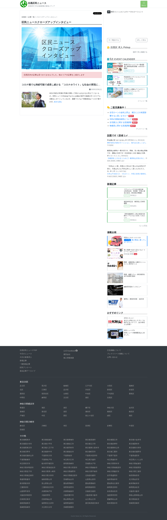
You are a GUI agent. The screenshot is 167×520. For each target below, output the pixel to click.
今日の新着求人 (26, 357)
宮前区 (22, 430)
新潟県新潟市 (25, 483)
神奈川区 (110, 408)
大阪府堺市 (46, 495)
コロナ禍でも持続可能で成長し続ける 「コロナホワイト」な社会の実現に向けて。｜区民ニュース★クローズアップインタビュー (89, 84)
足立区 (22, 386)
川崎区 (44, 426)
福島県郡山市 (47, 479)
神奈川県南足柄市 (27, 475)
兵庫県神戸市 (47, 491)
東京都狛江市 (68, 444)
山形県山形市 (90, 479)
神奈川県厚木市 (113, 463)
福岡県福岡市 (68, 503)
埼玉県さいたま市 (136, 460)
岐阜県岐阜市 (134, 483)
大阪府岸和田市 (26, 495)
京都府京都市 (90, 491)
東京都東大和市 (135, 448)
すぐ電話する (113, 40)
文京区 (66, 397)
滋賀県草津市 (112, 495)
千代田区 (110, 394)
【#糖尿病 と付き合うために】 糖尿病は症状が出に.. (126, 158)
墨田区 (22, 394)
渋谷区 (87, 390)
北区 (21, 390)
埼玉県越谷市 (112, 460)
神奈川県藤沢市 (113, 471)
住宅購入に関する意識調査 (123, 122)
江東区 (44, 390)
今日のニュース (26, 354)
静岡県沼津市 (112, 487)
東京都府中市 (47, 452)
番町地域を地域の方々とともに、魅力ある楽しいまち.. (127, 143)
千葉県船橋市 (25, 460)
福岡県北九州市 (48, 503)
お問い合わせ (112, 357)
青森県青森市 (25, 479)
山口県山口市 (90, 499)
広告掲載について (114, 350)
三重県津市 (24, 487)
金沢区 (131, 408)
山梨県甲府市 (25, 491)
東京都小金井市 (135, 440)
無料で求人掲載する (140, 52)
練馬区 (44, 397)
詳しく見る (141, 40)
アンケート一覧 (141, 129)
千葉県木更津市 (91, 455)
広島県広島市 (25, 499)
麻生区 (22, 426)
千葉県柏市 (67, 455)
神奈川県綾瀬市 (135, 463)
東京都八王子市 (48, 448)
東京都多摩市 (112, 444)
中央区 (87, 394)
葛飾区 (131, 386)
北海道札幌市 (90, 475)
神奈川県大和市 (48, 475)
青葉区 (22, 408)
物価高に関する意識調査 (123, 126)
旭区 (43, 408)
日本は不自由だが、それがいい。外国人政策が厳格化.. (127, 174)
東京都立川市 (90, 444)
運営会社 (66, 354)
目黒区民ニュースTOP (28, 350)
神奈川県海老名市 (48, 467)
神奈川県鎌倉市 (91, 467)
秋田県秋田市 (134, 475)
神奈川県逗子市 (26, 471)
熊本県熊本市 (112, 503)
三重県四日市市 (48, 487)
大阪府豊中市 (68, 495)
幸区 (65, 426)
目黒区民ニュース (37, 3)
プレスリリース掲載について (118, 354)
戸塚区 (22, 416)
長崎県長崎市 (25, 507)
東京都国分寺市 (26, 444)
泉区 (65, 408)
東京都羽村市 (68, 448)
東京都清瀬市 (90, 440)
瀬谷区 (87, 412)
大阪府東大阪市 (91, 495)
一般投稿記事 (25, 364)
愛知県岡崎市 (68, 483)
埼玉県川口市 (68, 460)
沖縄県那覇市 (68, 507)
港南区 (22, 412)
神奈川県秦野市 (69, 471)
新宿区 (109, 390)
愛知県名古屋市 (113, 483)
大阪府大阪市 (134, 491)
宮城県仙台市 (68, 479)
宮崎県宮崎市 (134, 503)
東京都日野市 (25, 452)
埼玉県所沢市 (25, 463)
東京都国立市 (112, 440)
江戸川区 (88, 386)
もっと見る (143, 226)
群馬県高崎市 (68, 463)
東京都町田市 (90, 452)
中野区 (22, 397)
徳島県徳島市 (25, 503)
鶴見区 (131, 412)
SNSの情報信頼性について (124, 119)
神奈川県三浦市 (135, 471)
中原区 (131, 426)
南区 (130, 416)
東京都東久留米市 (92, 448)
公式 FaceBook (70, 351)
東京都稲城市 (47, 440)
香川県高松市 (134, 499)
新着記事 (23, 361)
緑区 (109, 416)
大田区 (109, 386)
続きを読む (58, 102)
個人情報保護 (68, 358)
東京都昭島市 (25, 440)
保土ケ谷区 (89, 416)
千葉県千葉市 (112, 455)
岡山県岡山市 (68, 499)
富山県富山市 (47, 483)
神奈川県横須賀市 (70, 475)
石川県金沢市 (134, 479)
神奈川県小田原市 (70, 467)
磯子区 (87, 408)
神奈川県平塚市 (91, 471)
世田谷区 (45, 394)
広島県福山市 (47, 499)
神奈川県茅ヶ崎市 (48, 471)
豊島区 (131, 394)
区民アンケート (26, 367)
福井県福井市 (112, 479)
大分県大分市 (47, 507)
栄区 (65, 412)
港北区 (44, 412)
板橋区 (66, 386)
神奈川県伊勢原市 (27, 467)
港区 (87, 397)
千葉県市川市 (47, 455)
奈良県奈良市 (112, 491)
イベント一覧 (142, 101)
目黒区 (24, 17)
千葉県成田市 (134, 455)
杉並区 (131, 390)
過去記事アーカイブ (27, 371)
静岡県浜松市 (134, 487)
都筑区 (109, 412)
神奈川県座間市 (135, 467)
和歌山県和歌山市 (136, 495)
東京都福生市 (68, 452)
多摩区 (109, 426)
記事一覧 (31, 17)
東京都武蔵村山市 (27, 455)
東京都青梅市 (68, 440)
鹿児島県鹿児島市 (92, 503)
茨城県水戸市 (90, 463)
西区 (65, 416)
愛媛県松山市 (112, 499)
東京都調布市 (134, 444)
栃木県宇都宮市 (48, 463)
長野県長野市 (68, 487)
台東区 (66, 394)
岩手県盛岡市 (112, 475)
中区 (43, 416)
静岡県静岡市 (90, 487)
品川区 (66, 390)
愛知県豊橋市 (90, 483)
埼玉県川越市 (90, 460)
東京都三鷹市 (112, 452)
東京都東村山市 (113, 448)
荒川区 (44, 386)
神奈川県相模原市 (114, 467)
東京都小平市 (47, 444)
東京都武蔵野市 (135, 452)
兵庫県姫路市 (68, 491)
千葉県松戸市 (47, 460)
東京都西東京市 (26, 448)
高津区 (87, 426)
